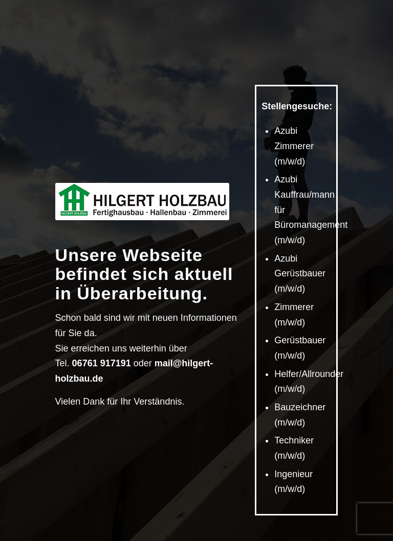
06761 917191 (101, 363)
